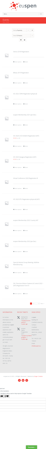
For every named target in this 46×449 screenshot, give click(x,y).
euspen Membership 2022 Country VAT (25, 220)
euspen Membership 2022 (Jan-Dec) (24, 241)
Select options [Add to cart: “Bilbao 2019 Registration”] (17, 83)
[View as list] (24, 40)
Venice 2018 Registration (21, 52)
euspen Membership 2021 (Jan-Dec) (24, 115)
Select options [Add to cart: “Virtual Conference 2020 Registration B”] (17, 188)
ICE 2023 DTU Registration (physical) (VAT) (26, 199)
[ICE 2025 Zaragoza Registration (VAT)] (7, 161)
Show (17, 35)
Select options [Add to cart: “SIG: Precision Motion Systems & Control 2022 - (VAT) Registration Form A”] (17, 293)
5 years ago (24, 324)
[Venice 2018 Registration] (7, 55)
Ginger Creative (38, 376)
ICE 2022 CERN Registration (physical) (25, 94)
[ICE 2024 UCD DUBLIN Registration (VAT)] (7, 139)
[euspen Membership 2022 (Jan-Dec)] (7, 245)
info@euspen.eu (36, 346)
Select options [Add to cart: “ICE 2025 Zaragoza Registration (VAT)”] (17, 167)
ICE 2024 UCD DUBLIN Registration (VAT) (26, 136)
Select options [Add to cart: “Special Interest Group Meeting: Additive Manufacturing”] (17, 272)
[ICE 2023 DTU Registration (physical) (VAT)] (7, 203)
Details (26, 62)
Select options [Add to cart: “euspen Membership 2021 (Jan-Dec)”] (17, 125)
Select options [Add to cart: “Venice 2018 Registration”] (17, 62)
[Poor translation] (6, 396)
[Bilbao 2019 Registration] (7, 76)
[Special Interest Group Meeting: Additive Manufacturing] (7, 266)
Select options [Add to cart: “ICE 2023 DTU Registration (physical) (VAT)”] (17, 209)
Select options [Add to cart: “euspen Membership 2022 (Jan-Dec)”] (17, 251)
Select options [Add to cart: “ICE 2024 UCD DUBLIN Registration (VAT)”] (17, 146)
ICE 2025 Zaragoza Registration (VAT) (24, 157)
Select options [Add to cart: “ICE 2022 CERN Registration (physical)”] (17, 104)
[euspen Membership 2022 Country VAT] (7, 224)
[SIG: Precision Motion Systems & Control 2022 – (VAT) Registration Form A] (7, 287)
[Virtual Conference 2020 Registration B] (7, 182)
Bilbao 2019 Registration (21, 73)
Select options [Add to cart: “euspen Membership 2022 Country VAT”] (17, 230)
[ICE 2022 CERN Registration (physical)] (7, 97)
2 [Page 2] (33, 303)
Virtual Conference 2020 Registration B (25, 178)
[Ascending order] (32, 30)
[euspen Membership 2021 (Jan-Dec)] (7, 118)
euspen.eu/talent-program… (26, 336)
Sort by (17, 30)
